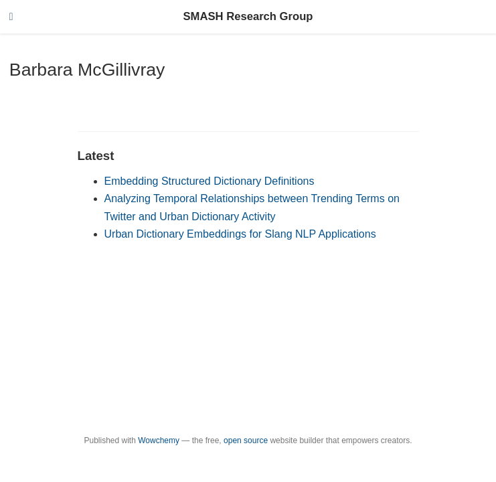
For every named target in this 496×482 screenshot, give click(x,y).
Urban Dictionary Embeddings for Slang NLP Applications (240, 234)
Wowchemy (158, 440)
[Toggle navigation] (11, 17)
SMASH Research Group (248, 16)
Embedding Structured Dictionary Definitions (209, 181)
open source (246, 440)
